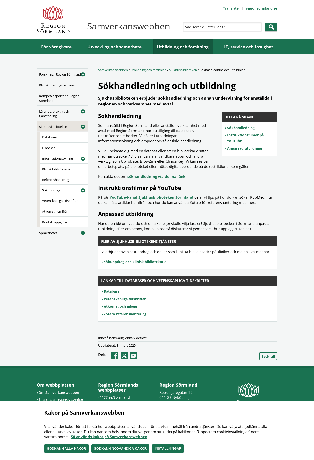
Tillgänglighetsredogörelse (61, 399)
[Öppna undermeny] (81, 74)
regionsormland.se (261, 8)
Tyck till (268, 356)
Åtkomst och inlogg (120, 306)
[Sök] (221, 27)
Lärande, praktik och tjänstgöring (54, 113)
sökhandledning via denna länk (156, 176)
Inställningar (168, 448)
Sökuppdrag (51, 190)
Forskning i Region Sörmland (60, 74)
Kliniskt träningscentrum (57, 85)
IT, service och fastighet (248, 47)
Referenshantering (55, 179)
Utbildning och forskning (183, 47)
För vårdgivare (56, 47)
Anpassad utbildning (244, 148)
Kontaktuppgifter (54, 222)
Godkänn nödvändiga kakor (120, 448)
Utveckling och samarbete (114, 47)
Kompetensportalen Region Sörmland (59, 98)
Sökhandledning (241, 127)
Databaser (49, 137)
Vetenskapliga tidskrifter (60, 200)
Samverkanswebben (113, 70)
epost (133, 355)
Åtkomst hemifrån (55, 211)
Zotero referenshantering (125, 314)
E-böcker (48, 148)
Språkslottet (48, 233)
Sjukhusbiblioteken (53, 126)
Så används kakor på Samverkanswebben (109, 436)
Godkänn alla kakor (66, 448)
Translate (231, 8)
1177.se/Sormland (115, 397)
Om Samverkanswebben (59, 392)
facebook (114, 355)
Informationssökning (57, 158)
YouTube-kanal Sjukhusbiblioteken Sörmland (152, 197)
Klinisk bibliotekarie (56, 169)
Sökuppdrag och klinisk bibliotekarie (135, 261)
